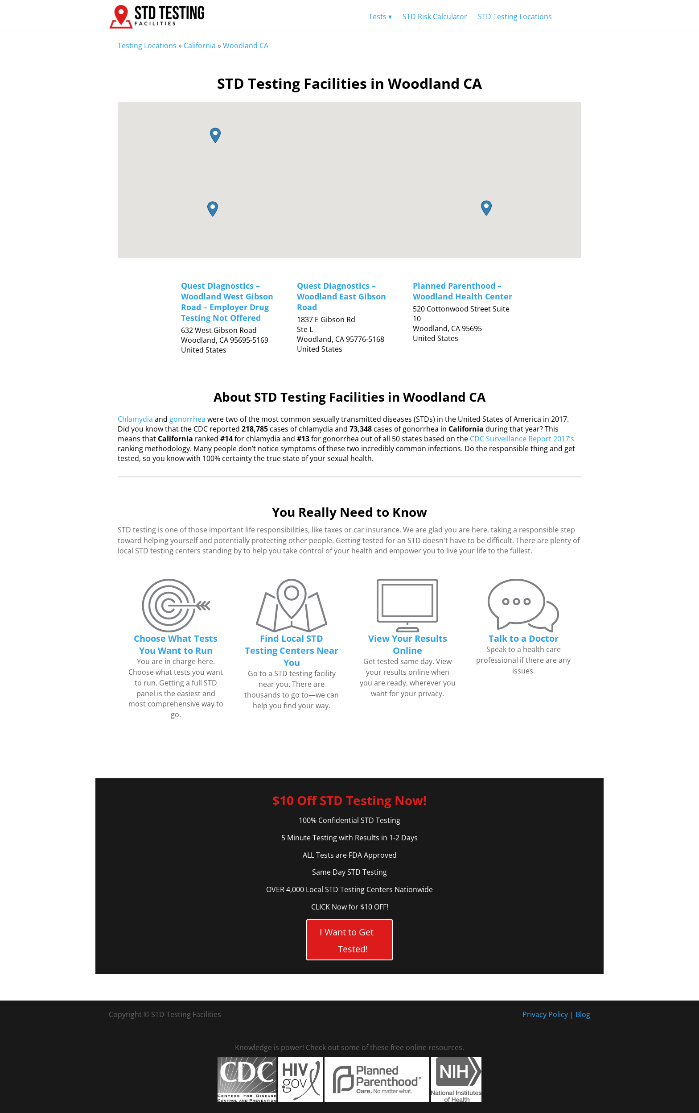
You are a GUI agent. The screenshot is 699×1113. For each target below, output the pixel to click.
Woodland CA (245, 45)
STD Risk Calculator (435, 16)
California (200, 45)
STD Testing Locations (515, 16)
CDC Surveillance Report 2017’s (522, 439)
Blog (583, 1014)
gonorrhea (187, 419)
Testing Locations (147, 45)
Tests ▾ (380, 16)
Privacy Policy (545, 1014)
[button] (212, 209)
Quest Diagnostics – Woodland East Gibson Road (341, 296)
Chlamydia (135, 419)
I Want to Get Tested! (347, 940)
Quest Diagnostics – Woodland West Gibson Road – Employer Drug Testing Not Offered (227, 301)
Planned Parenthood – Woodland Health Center (462, 291)
